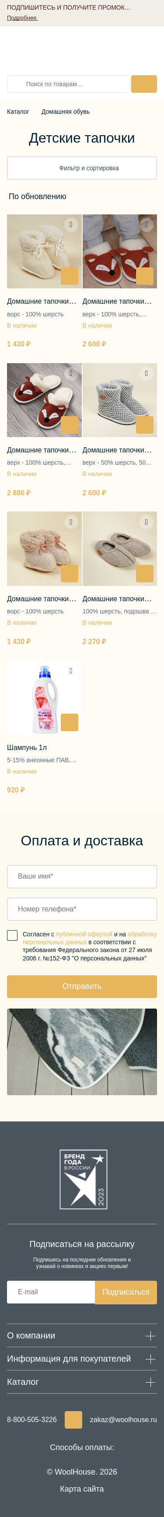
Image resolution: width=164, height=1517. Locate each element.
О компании (31, 1335)
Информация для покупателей (69, 1358)
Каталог (18, 111)
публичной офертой (84, 934)
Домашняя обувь (66, 111)
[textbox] (37, 197)
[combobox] (64, 196)
